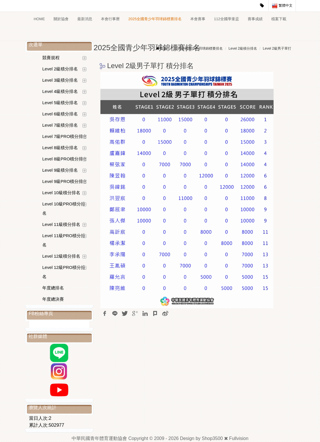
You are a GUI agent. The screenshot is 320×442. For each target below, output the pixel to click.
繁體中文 (282, 6)
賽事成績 (255, 19)
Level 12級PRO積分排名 (63, 272)
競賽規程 (51, 57)
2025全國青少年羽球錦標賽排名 (155, 19)
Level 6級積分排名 (60, 113)
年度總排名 (53, 287)
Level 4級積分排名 (60, 91)
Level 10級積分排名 (61, 192)
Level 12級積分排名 (61, 256)
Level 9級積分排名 (60, 170)
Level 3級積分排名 (60, 80)
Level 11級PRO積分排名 (63, 240)
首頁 (163, 48)
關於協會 (61, 19)
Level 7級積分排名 (60, 125)
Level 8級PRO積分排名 (64, 158)
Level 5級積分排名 (60, 102)
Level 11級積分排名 (61, 224)
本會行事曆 (110, 19)
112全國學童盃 (226, 19)
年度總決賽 (53, 299)
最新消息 (84, 19)
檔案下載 (278, 19)
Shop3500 (212, 438)
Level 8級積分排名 (60, 147)
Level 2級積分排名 (60, 68)
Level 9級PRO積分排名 (64, 181)
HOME (39, 19)
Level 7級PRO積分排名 (64, 136)
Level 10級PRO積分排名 (63, 208)
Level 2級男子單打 (277, 48)
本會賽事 (197, 19)
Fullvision (238, 438)
